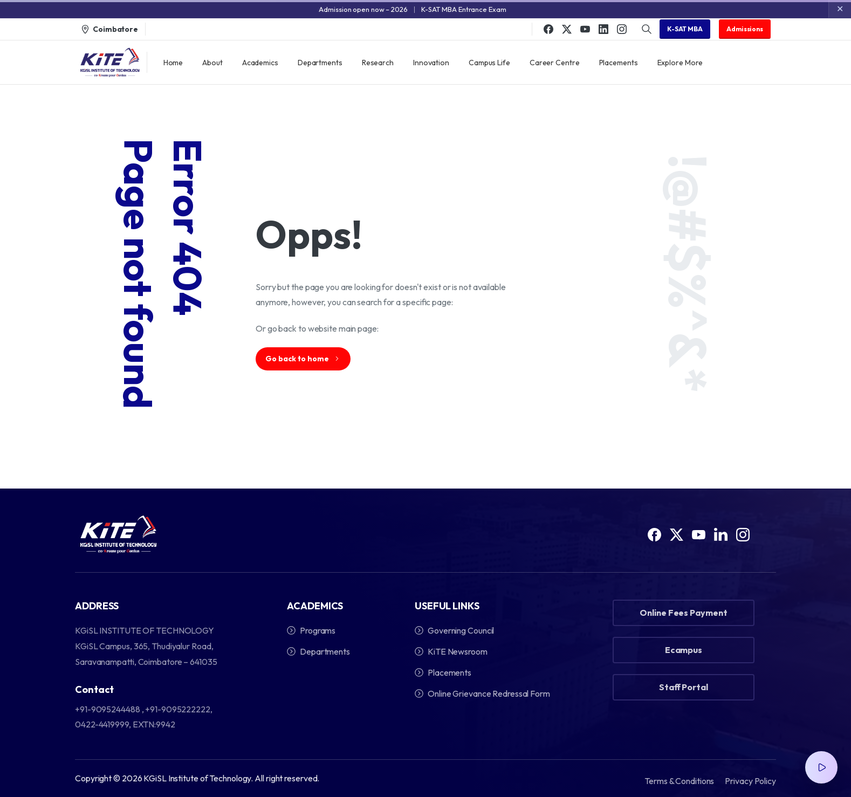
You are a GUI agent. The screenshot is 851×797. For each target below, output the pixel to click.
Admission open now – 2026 (363, 9)
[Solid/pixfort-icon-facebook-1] (654, 538)
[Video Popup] (821, 767)
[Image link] (118, 535)
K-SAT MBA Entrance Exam (463, 9)
